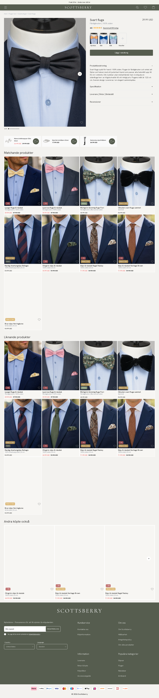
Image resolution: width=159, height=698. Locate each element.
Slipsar (121, 660)
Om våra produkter (126, 645)
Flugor (121, 665)
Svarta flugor (22, 14)
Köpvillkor (82, 671)
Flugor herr (13, 14)
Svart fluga (32, 14)
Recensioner (121, 102)
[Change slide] (8, 128)
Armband (122, 676)
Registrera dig (53, 629)
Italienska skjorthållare (98, 140)
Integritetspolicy (34, 634)
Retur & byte (83, 665)
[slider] (79, 2)
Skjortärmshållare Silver (60, 140)
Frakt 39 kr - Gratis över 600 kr (79, 2)
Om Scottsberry (124, 629)
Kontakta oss (83, 629)
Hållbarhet (122, 634)
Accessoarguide (84, 676)
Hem (5, 14)
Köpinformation (84, 634)
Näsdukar (122, 671)
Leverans (81, 660)
